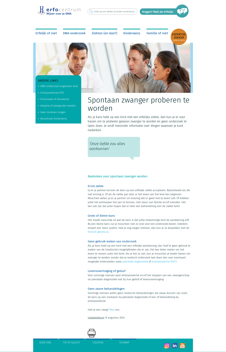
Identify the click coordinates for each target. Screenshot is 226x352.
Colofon (98, 342)
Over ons (45, 342)
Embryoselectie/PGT (52, 92)
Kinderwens (131, 33)
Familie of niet (157, 33)
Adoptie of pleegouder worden (58, 105)
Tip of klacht (71, 342)
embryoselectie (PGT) (164, 261)
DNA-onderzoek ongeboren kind (59, 86)
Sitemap (124, 342)
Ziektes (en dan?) (104, 33)
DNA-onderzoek (74, 33)
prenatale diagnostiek (135, 261)
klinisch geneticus (98, 231)
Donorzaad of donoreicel (54, 99)
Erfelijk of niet (46, 33)
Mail (112, 309)
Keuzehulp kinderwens (53, 118)
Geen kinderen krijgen (53, 112)
